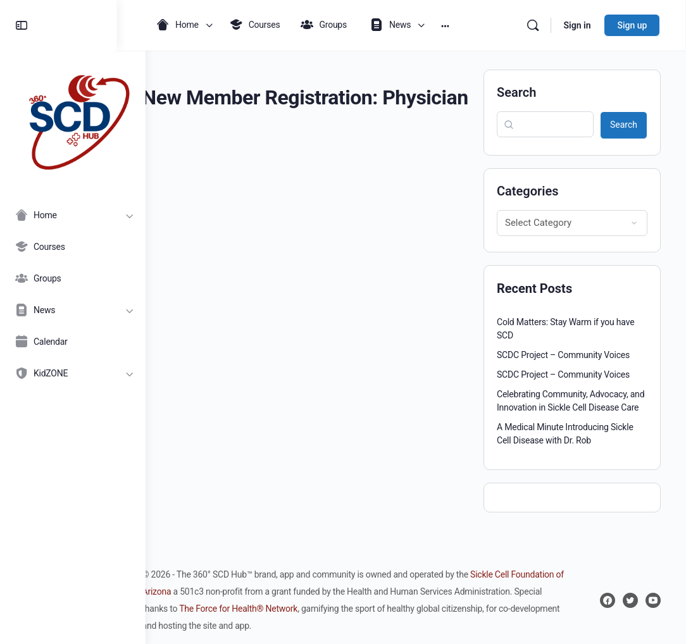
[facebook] (607, 600)
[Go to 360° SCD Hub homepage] (73, 119)
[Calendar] (72, 341)
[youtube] (653, 600)
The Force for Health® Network (356, 609)
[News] (72, 310)
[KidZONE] (72, 373)
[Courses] (72, 247)
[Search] (533, 25)
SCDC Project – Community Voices (563, 355)
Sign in (577, 25)
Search (516, 92)
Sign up (632, 25)
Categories (527, 191)
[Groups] (72, 278)
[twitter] (630, 600)
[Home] (72, 215)
